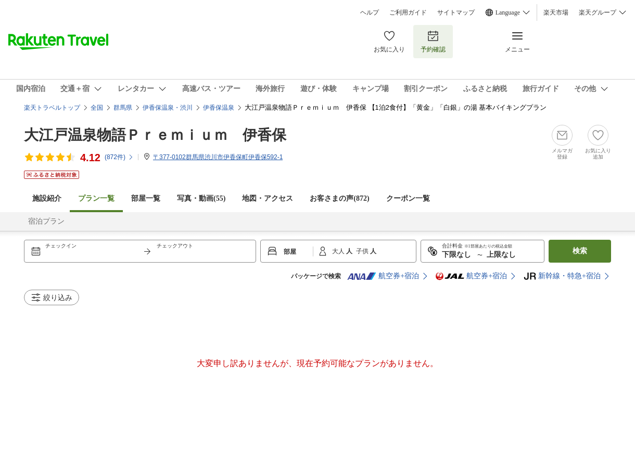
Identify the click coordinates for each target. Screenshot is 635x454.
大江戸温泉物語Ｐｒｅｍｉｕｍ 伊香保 (155, 135)
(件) (119, 157)
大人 (339, 251)
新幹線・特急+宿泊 (562, 276)
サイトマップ (456, 12)
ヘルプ (369, 12)
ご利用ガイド (408, 12)
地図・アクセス (267, 198)
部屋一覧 (145, 198)
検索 (580, 251)
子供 (363, 251)
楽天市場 (555, 12)
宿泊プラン (46, 221)
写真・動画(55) (201, 198)
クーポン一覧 (408, 198)
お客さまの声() (339, 198)
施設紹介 (46, 198)
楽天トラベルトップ (52, 107)
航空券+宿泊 (383, 276)
